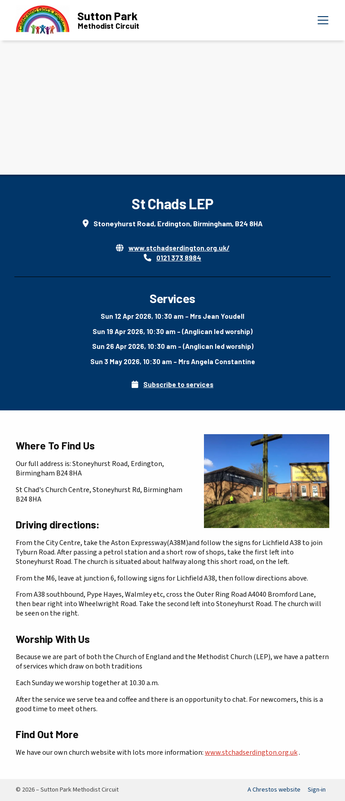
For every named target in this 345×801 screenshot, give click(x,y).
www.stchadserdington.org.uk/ (179, 248)
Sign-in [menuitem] (317, 789)
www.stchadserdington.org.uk (251, 752)
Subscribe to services (178, 384)
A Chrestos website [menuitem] (274, 789)
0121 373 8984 (178, 258)
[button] (323, 20)
